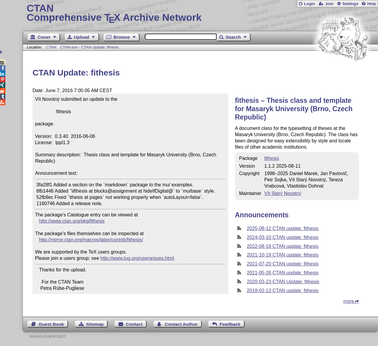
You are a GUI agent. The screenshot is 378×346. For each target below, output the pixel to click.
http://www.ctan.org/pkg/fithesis (72, 221)
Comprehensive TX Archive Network (200, 13)
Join (329, 3)
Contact (134, 324)
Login (309, 3)
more (348, 301)
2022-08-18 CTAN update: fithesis (282, 246)
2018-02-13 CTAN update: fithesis (282, 290)
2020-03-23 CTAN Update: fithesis (283, 281)
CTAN (51, 47)
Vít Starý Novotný (283, 193)
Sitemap (95, 324)
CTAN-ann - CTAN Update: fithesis (89, 47)
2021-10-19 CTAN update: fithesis (282, 254)
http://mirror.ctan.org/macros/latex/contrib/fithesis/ (91, 239)
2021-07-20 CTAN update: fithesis (282, 263)
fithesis (271, 158)
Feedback (230, 324)
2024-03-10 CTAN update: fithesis (282, 237)
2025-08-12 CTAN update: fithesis (282, 228)
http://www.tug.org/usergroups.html (137, 258)
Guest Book (51, 324)
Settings (350, 3)
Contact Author (181, 324)
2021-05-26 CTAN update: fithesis (282, 272)
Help (371, 3)
